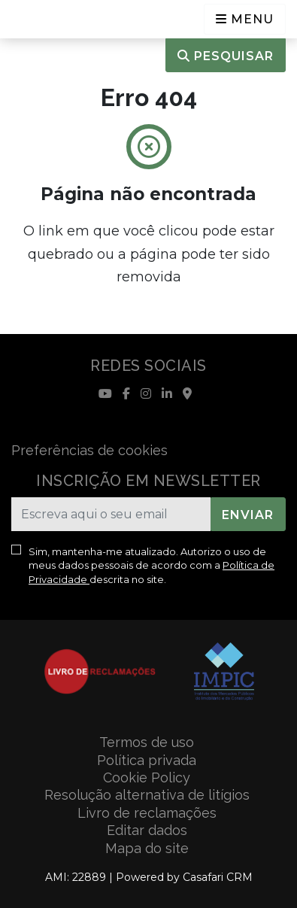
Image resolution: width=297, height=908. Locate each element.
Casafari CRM (218, 877)
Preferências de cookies (89, 450)
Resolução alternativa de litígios (147, 795)
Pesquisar (225, 56)
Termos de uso (146, 742)
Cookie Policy (146, 777)
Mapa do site (147, 848)
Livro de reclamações (147, 813)
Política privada (146, 760)
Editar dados (147, 830)
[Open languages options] (245, 19)
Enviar (248, 515)
